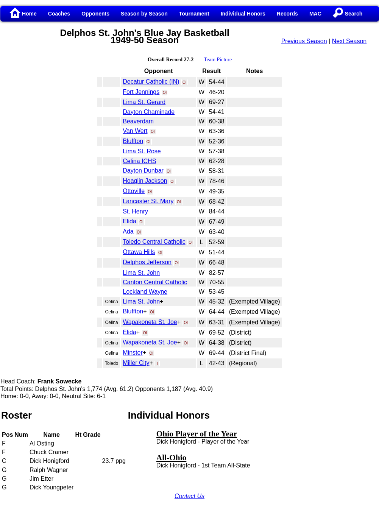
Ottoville (134, 191)
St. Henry (135, 211)
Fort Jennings (141, 92)
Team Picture (218, 59)
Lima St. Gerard (144, 102)
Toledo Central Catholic (154, 241)
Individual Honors (243, 14)
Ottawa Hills (139, 252)
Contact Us (189, 496)
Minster (132, 352)
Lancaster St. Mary (148, 201)
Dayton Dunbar (143, 170)
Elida (129, 221)
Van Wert (135, 131)
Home (23, 14)
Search (348, 14)
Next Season (349, 41)
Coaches (59, 14)
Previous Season (304, 41)
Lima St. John (141, 272)
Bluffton (133, 141)
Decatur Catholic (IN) (151, 81)
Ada (128, 231)
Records (287, 14)
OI (184, 82)
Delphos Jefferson (147, 262)
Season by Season (144, 14)
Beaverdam (138, 121)
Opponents (95, 14)
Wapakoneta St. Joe (150, 322)
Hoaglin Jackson (145, 181)
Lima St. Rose (142, 151)
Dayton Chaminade (149, 112)
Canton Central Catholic (155, 282)
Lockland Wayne (145, 291)
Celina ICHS (139, 161)
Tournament (194, 14)
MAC (315, 14)
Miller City (136, 363)
